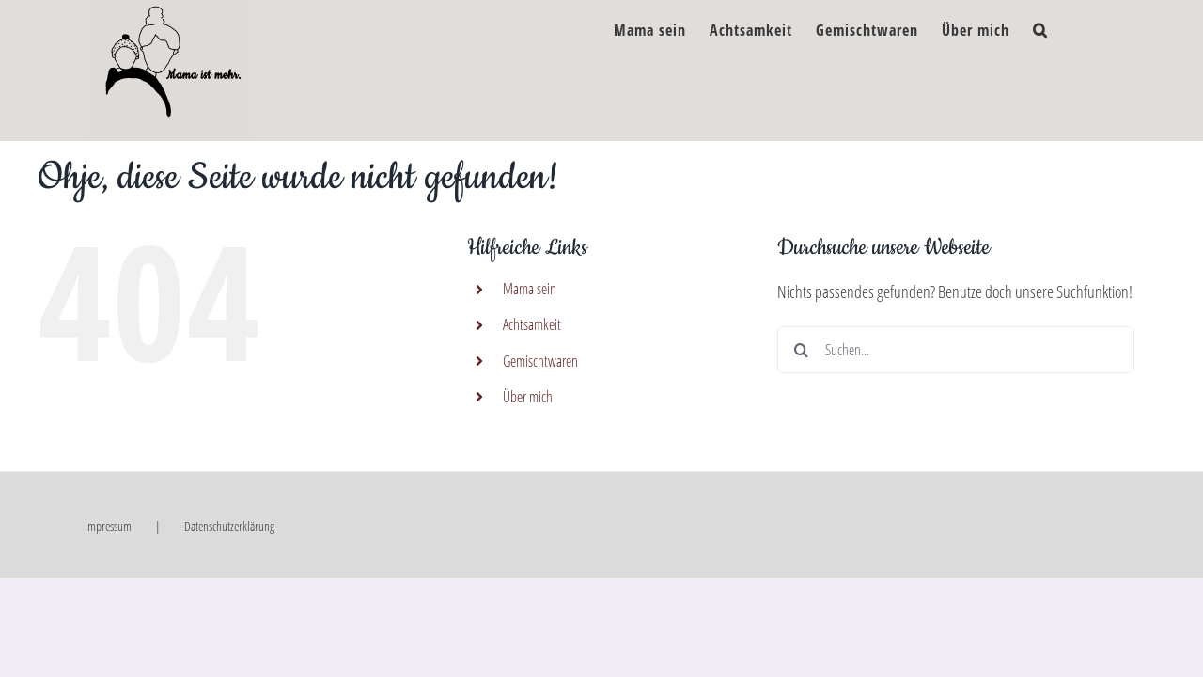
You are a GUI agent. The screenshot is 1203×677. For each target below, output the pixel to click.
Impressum (108, 526)
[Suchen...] (955, 349)
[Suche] (800, 349)
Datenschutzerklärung (229, 526)
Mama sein (529, 288)
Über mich (528, 396)
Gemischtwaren (540, 361)
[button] (1063, 26)
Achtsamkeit (532, 324)
